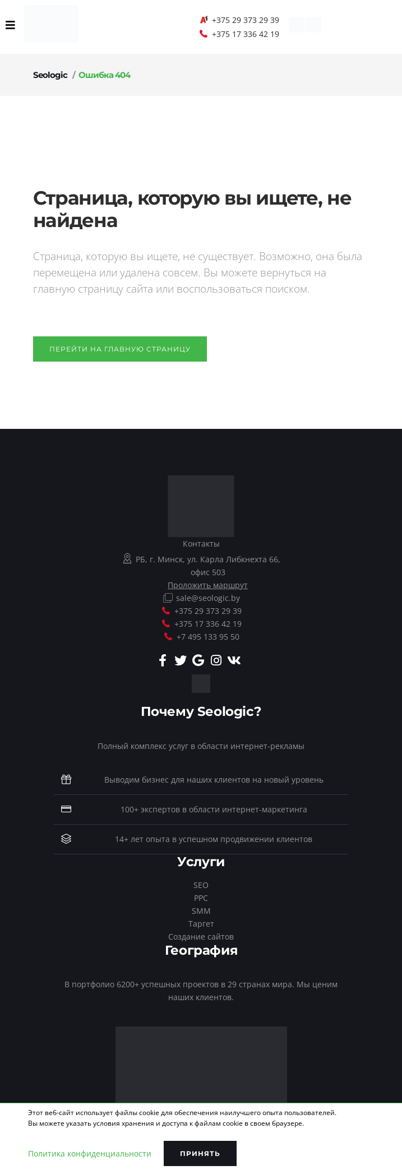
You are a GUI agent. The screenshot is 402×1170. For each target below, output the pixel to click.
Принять (200, 1153)
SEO (201, 885)
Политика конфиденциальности (89, 1153)
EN (89, 26)
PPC (201, 897)
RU (107, 26)
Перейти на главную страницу (120, 349)
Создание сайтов (201, 936)
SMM (201, 910)
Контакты (201, 543)
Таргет (201, 923)
